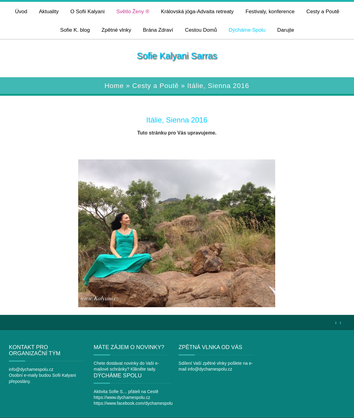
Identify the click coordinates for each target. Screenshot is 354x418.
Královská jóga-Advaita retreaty (197, 11)
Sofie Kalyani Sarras (177, 56)
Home (114, 86)
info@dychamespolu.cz (24, 369)
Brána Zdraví (158, 30)
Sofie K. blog (75, 30)
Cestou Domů (201, 30)
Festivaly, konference (269, 11)
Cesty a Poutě (322, 11)
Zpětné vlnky (116, 30)
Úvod (21, 11)
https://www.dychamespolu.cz (295, 369)
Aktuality (48, 11)
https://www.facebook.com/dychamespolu (306, 375)
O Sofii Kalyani (87, 11)
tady (147, 369)
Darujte (285, 30)
